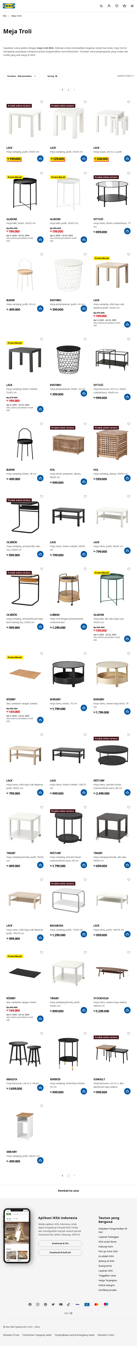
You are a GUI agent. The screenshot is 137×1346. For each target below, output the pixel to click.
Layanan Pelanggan (108, 1236)
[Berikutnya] (74, 89)
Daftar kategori (106, 1285)
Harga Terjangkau (107, 1280)
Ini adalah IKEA (106, 1256)
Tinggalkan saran (107, 1275)
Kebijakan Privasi (11, 1335)
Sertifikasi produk (107, 1290)
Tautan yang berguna (108, 1220)
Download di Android (60, 1252)
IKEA (5, 16)
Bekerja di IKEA (106, 1261)
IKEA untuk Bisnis (107, 1241)
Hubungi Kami (105, 1246)
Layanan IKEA (105, 1270)
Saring (52, 76)
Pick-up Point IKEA (108, 1251)
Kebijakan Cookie (106, 1335)
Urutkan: (19, 76)
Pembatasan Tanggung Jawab (37, 1335)
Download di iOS (60, 1243)
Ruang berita (105, 1265)
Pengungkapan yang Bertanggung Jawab (75, 1335)
